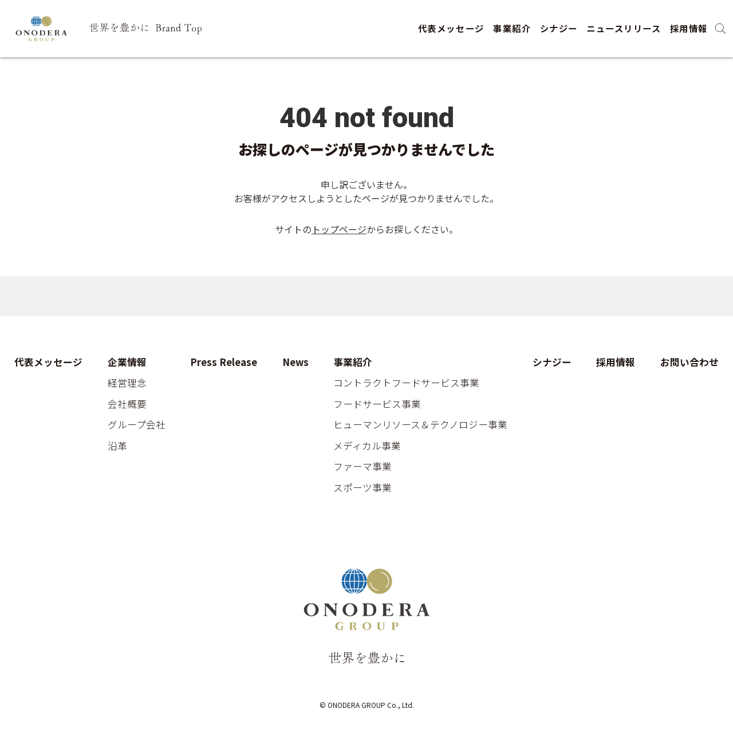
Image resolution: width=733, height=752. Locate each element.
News (295, 362)
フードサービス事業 (377, 404)
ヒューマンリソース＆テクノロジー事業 (420, 425)
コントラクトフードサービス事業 (406, 383)
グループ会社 (136, 425)
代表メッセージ (451, 28)
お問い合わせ (689, 362)
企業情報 (127, 362)
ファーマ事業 (362, 467)
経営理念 (127, 383)
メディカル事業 (367, 446)
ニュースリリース (623, 28)
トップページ (339, 229)
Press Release (223, 362)
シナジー (559, 28)
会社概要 (127, 404)
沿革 (117, 446)
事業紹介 (512, 28)
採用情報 (689, 28)
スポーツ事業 (362, 488)
